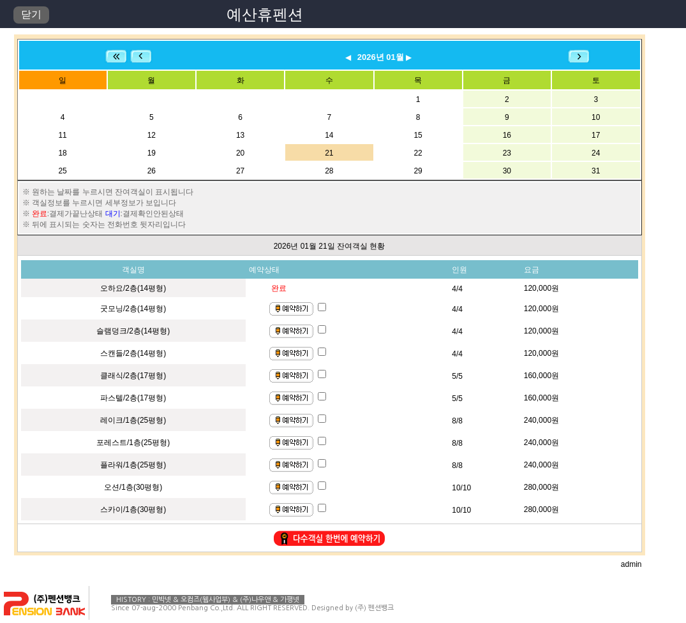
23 (507, 153)
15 (418, 135)
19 (151, 153)
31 (596, 170)
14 (329, 135)
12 (151, 135)
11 (62, 135)
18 (62, 153)
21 (329, 153)
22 (418, 153)
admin (631, 564)
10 (596, 117)
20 (240, 153)
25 (62, 170)
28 (329, 170)
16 (507, 135)
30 (507, 170)
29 (418, 170)
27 (240, 170)
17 (596, 135)
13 (240, 135)
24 (596, 153)
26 (151, 170)
